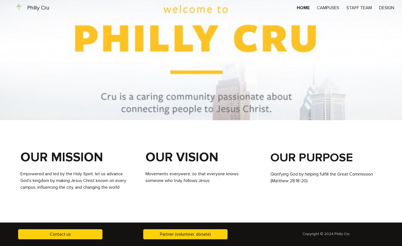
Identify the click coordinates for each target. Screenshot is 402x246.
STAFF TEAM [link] (359, 8)
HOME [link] (303, 8)
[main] (76, 157)
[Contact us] (60, 234)
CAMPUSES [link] (328, 8)
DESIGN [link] (386, 8)
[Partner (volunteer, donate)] (185, 234)
